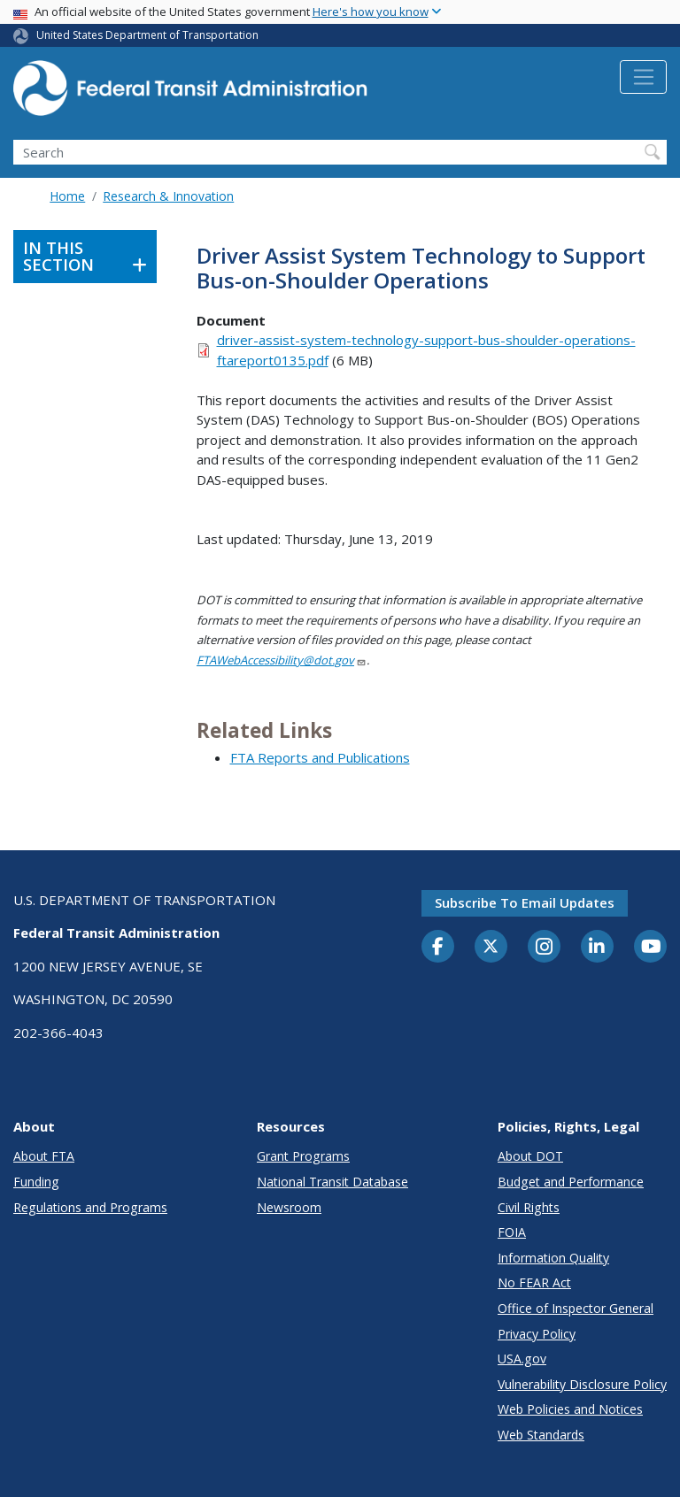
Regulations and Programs (90, 1207)
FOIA (512, 1232)
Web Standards (541, 1434)
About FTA (43, 1156)
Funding (36, 1181)
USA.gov (522, 1358)
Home (67, 196)
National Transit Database (332, 1181)
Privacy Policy (537, 1333)
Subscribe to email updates (524, 902)
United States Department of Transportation (147, 34)
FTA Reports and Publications (320, 757)
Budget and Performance (571, 1181)
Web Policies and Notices (570, 1409)
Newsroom (289, 1207)
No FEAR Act (534, 1282)
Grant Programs (303, 1156)
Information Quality (553, 1257)
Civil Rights (529, 1207)
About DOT (530, 1156)
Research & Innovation (168, 196)
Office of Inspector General (575, 1308)
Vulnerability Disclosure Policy (582, 1384)
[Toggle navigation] (643, 77)
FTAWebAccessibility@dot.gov (282, 660)
